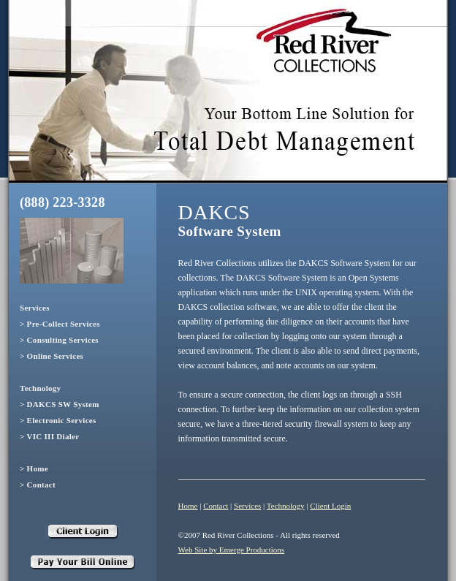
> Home (34, 468)
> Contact (38, 484)
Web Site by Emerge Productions (231, 549)
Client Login (330, 505)
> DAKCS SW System (59, 404)
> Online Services (51, 356)
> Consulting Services (59, 339)
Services (35, 307)
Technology (40, 388)
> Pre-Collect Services (60, 323)
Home (188, 505)
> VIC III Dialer (49, 436)
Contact (215, 505)
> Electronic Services (58, 420)
